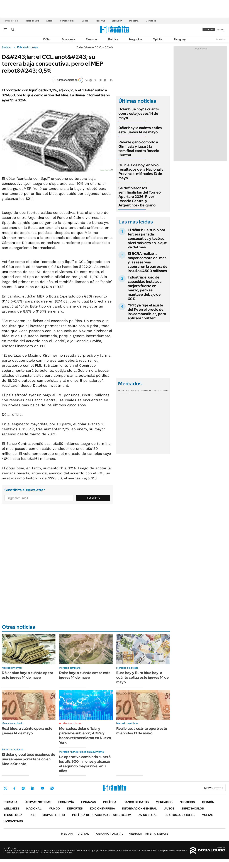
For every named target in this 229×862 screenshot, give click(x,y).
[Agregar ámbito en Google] (68, 80)
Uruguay (180, 39)
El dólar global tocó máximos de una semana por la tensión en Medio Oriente (28, 759)
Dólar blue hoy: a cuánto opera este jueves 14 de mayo (138, 113)
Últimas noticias (38, 802)
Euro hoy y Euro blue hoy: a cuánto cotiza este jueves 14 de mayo (142, 677)
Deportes (75, 808)
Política (113, 39)
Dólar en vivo (32, 21)
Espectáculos (192, 808)
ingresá (221, 30)
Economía (68, 39)
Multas (207, 815)
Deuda (85, 21)
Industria (133, 21)
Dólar (47, 39)
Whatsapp (52, 788)
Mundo (54, 808)
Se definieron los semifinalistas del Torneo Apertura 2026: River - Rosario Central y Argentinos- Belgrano (139, 197)
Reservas (100, 21)
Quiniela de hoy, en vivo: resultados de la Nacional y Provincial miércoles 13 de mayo (141, 171)
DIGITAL (75, 833)
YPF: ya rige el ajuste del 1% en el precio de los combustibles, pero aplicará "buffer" (147, 311)
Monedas (123, 390)
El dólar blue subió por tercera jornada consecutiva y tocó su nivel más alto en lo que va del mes (147, 238)
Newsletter (220, 39)
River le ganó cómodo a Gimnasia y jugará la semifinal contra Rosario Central (138, 148)
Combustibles (67, 21)
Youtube (42, 788)
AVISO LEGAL (147, 815)
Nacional (34, 808)
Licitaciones (13, 821)
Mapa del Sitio (53, 815)
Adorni (49, 21)
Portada (11, 802)
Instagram (23, 788)
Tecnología (13, 815)
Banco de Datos (136, 802)
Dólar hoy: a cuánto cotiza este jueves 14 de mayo (140, 129)
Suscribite (93, 498)
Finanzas (92, 39)
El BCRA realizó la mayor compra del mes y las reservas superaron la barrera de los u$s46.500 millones (147, 262)
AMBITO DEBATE (148, 833)
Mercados (151, 21)
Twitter (5, 788)
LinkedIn (32, 788)
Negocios (135, 39)
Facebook (14, 788)
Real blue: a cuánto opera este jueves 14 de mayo (27, 730)
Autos (169, 808)
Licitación (117, 21)
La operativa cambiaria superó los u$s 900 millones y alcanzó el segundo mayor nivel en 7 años (85, 763)
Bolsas (135, 390)
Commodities (148, 390)
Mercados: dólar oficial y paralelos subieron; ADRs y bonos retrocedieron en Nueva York (85, 735)
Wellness (11, 808)
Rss (32, 815)
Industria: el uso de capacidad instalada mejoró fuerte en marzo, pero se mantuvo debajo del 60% (145, 288)
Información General (139, 808)
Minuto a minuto (72, 723)
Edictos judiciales (179, 815)
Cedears (163, 390)
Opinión (158, 39)
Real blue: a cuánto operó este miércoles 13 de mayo (141, 730)
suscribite (209, 30)
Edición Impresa (102, 808)
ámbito (6, 47)
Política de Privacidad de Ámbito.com (101, 815)
